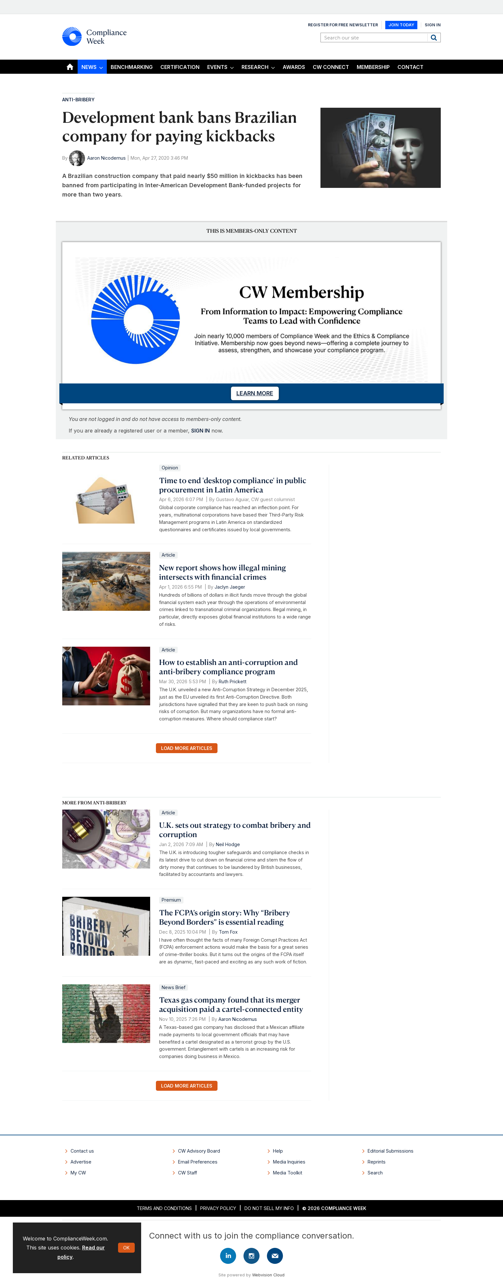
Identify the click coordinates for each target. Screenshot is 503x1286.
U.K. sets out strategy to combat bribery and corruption (235, 829)
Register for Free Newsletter (343, 24)
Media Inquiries (289, 1161)
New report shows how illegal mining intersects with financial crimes (222, 572)
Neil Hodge (228, 844)
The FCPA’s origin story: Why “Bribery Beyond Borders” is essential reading (224, 917)
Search (434, 37)
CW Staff (187, 1172)
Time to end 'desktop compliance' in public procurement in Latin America (232, 484)
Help (278, 1151)
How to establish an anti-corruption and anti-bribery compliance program (228, 666)
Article (168, 555)
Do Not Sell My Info (269, 1208)
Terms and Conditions (164, 1208)
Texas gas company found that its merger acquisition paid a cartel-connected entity (231, 1004)
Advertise (81, 1161)
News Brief (173, 987)
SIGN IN (200, 430)
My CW (78, 1172)
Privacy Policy (218, 1208)
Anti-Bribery (78, 99)
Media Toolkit (287, 1172)
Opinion (170, 467)
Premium (171, 900)
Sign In (433, 24)
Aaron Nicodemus (106, 158)
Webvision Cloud (268, 1275)
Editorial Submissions (390, 1151)
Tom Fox (228, 932)
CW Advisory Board (199, 1151)
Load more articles (186, 748)
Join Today (401, 24)
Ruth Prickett (232, 681)
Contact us (82, 1151)
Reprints (377, 1161)
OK (126, 1247)
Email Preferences (197, 1161)
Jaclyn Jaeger (230, 587)
